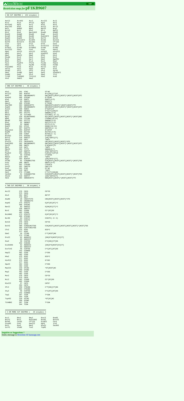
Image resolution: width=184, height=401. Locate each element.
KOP (90, 4)
